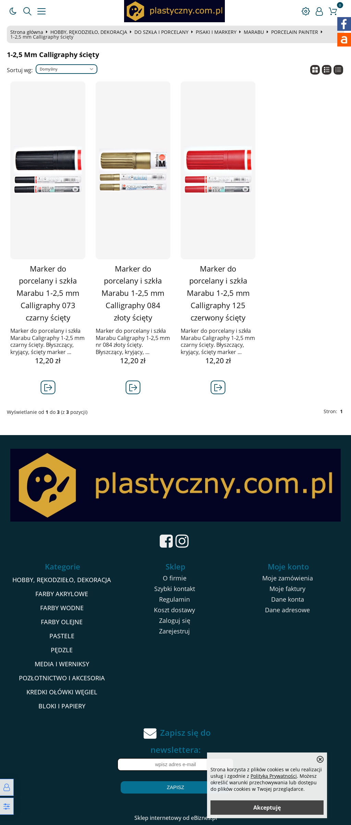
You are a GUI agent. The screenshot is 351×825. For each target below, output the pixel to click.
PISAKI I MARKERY (216, 32)
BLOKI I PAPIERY (61, 706)
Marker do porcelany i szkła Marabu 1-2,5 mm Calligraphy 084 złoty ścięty (132, 293)
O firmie (174, 578)
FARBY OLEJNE (62, 622)
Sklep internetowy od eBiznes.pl (175, 818)
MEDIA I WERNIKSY (62, 664)
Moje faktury (287, 589)
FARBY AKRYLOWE (61, 594)
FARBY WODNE (62, 608)
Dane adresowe (287, 610)
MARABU (254, 32)
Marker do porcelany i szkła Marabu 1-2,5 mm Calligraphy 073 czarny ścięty (47, 293)
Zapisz (175, 787)
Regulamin (174, 599)
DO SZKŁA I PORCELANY (161, 32)
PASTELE (61, 636)
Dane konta (287, 599)
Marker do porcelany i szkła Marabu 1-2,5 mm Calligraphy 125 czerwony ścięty (218, 293)
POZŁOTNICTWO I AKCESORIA (62, 678)
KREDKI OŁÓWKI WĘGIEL (61, 692)
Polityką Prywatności (274, 776)
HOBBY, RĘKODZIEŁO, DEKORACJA (88, 32)
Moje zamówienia (287, 578)
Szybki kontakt (174, 589)
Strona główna (26, 32)
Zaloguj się (174, 620)
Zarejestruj (174, 631)
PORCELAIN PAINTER (294, 32)
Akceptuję (267, 807)
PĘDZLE (62, 650)
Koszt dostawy (174, 610)
